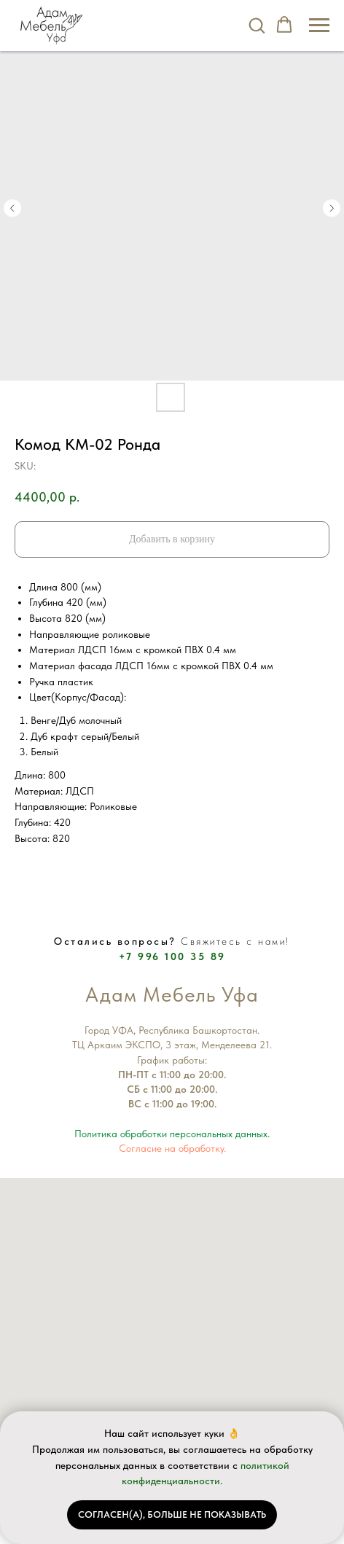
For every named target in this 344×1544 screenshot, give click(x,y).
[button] (256, 25)
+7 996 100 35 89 (172, 956)
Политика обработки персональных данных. (172, 1133)
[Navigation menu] (319, 25)
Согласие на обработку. (172, 1148)
